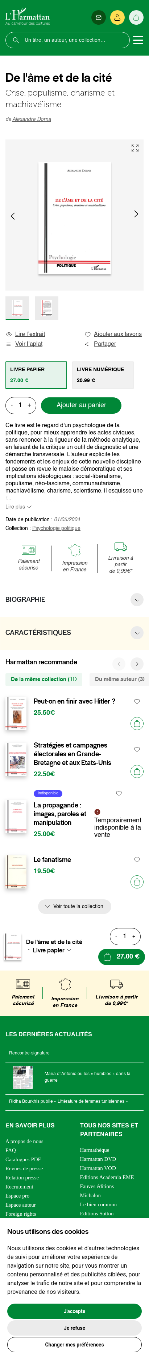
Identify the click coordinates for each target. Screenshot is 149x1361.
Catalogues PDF (23, 1159)
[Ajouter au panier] (137, 723)
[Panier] (136, 17)
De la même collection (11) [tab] (44, 679)
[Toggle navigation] (138, 40)
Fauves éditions (97, 1186)
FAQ (10, 1150)
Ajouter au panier (81, 405)
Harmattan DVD (98, 1159)
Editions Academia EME (107, 1177)
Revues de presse (24, 1168)
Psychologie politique (56, 528)
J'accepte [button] (75, 1311)
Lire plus (15, 507)
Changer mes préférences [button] (74, 1345)
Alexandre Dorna (31, 119)
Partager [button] (100, 344)
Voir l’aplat (23, 344)
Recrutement (19, 1187)
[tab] (36, 375)
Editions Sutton (97, 1213)
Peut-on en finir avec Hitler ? (74, 701)
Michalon (90, 1195)
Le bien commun (98, 1204)
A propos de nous (24, 1141)
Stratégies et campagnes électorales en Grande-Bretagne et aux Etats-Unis (72, 754)
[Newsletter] (98, 17)
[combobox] (54, 950)
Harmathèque (94, 1150)
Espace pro (17, 1196)
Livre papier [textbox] (49, 950)
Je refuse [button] (74, 1328)
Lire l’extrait (25, 334)
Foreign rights (20, 1214)
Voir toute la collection (78, 906)
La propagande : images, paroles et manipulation (60, 814)
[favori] (137, 701)
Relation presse (22, 1177)
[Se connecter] (117, 17)
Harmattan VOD (98, 1168)
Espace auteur (20, 1205)
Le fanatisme (52, 859)
